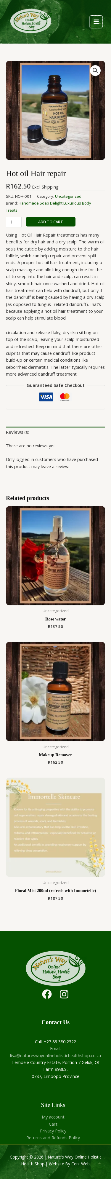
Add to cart (50, 221)
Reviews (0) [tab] (17, 432)
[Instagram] (64, 994)
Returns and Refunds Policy (53, 1137)
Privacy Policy (53, 1131)
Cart (53, 1124)
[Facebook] (47, 994)
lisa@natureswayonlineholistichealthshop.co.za (55, 1055)
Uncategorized (68, 196)
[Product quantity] (14, 222)
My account (53, 1117)
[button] (95, 70)
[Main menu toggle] (96, 21)
